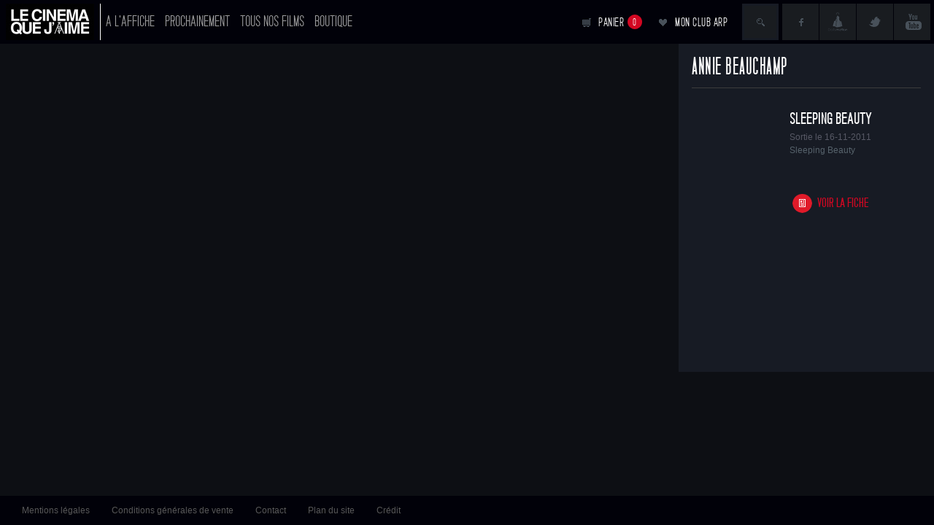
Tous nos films (272, 21)
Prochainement (197, 21)
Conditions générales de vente (173, 510)
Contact (270, 510)
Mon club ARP (701, 22)
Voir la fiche (843, 203)
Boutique (333, 21)
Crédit (389, 510)
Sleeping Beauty (831, 119)
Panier (620, 22)
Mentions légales (56, 510)
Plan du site (331, 510)
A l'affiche (130, 21)
